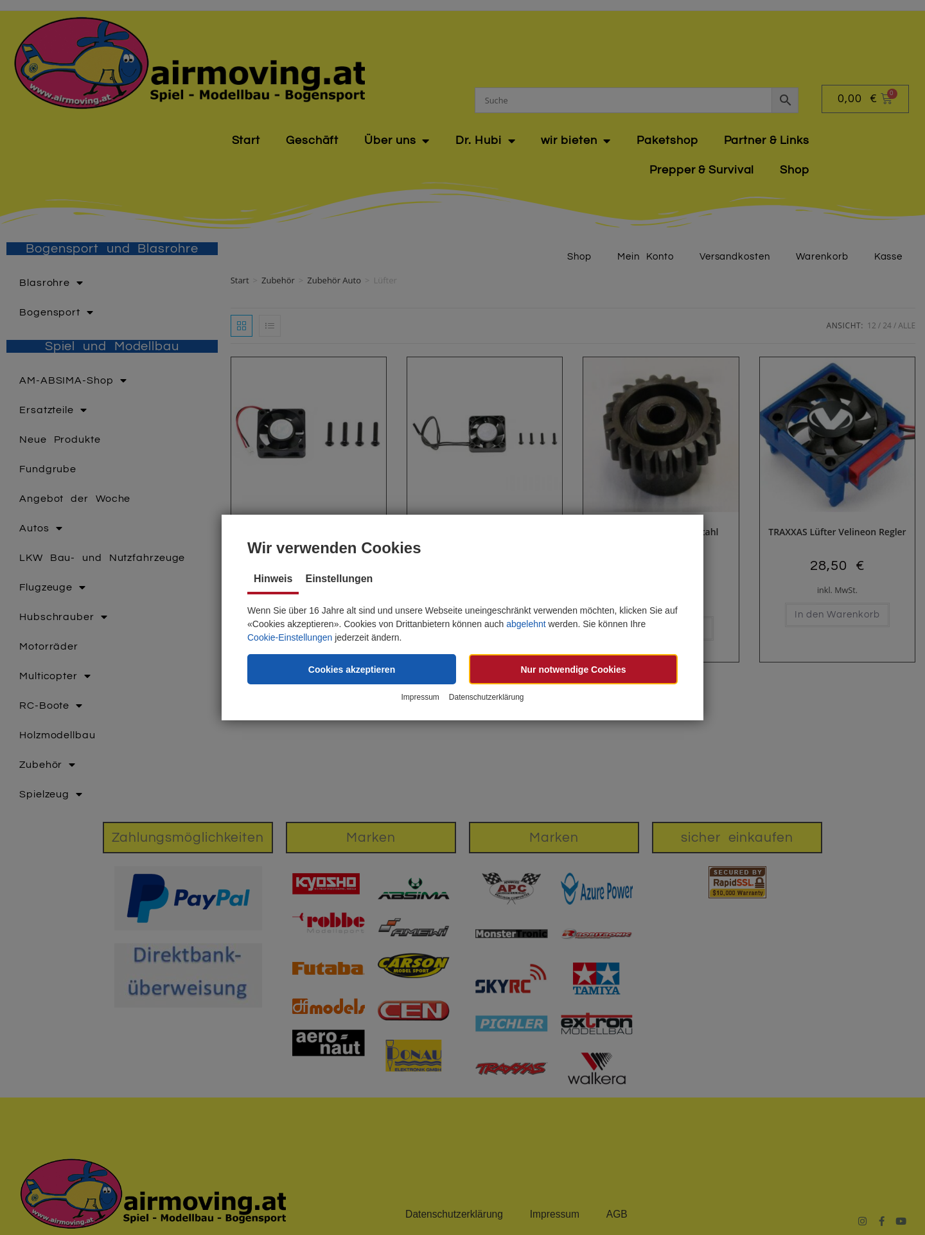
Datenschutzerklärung (486, 697)
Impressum (420, 697)
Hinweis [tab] (273, 578)
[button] (351, 669)
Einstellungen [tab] (339, 578)
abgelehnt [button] (526, 624)
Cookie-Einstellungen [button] (289, 637)
